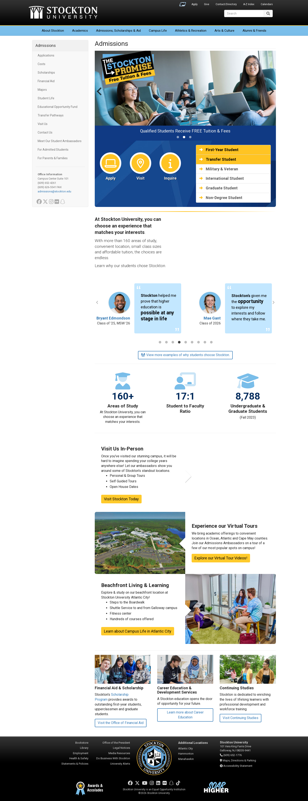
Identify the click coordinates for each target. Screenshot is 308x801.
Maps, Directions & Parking (239, 760)
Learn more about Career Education (185, 714)
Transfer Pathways (51, 115)
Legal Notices (121, 747)
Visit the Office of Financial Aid (121, 723)
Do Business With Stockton (113, 758)
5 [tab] (185, 342)
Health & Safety (78, 758)
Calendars (267, 4)
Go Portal (182, 3)
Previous (97, 302)
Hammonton (186, 753)
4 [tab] (179, 342)
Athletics (190, 31)
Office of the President (116, 742)
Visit (140, 178)
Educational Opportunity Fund (57, 106)
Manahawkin (186, 759)
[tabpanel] (140, 310)
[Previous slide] (99, 95)
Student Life (46, 98)
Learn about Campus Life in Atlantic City (137, 631)
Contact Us (45, 132)
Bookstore (81, 742)
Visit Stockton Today (121, 499)
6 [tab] (192, 342)
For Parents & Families (53, 158)
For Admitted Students (53, 149)
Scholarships (46, 72)
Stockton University (63, 13)
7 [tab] (198, 342)
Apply (194, 4)
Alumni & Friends (254, 31)
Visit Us (42, 124)
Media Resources (119, 753)
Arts (224, 31)
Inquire (170, 178)
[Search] (244, 13)
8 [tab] (204, 342)
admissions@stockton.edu (54, 191)
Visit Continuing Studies (240, 718)
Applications (46, 55)
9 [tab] (211, 342)
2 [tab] (166, 342)
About (53, 31)
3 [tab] (172, 342)
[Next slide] (271, 95)
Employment (80, 753)
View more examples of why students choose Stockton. (185, 355)
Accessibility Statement (237, 765)
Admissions (118, 31)
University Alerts (120, 763)
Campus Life (158, 31)
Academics (80, 31)
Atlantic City (185, 748)
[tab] (178, 137)
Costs (41, 64)
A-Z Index (248, 4)
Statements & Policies (74, 763)
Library (84, 747)
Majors (42, 89)
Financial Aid (46, 81)
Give (206, 4)
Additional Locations (193, 743)
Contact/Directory (226, 4)
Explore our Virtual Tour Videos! (220, 558)
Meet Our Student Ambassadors (59, 141)
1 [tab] (160, 342)
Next (273, 302)
